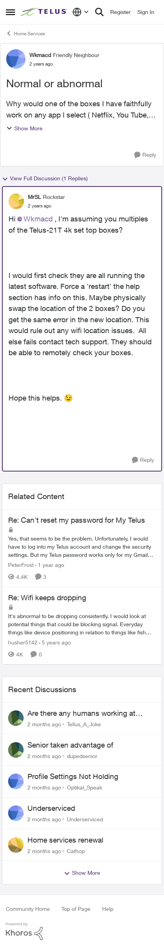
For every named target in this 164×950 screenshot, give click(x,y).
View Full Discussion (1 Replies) (45, 178)
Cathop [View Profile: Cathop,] (76, 850)
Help (107, 908)
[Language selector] (80, 12)
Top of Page (76, 908)
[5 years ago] (55, 642)
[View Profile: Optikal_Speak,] (16, 781)
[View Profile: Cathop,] (16, 845)
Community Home (28, 908)
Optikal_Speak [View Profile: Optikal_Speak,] (84, 787)
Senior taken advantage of (70, 745)
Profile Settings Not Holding (72, 776)
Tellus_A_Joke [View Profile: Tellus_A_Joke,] (84, 724)
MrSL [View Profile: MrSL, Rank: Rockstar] (34, 196)
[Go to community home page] (44, 12)
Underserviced (51, 808)
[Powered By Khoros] (82, 931)
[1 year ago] (49, 565)
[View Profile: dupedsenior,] (16, 750)
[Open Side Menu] (10, 12)
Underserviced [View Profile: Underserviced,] (85, 819)
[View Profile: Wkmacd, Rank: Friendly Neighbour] (16, 59)
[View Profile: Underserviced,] (16, 813)
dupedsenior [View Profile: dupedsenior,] (82, 755)
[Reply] (145, 155)
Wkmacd (38, 218)
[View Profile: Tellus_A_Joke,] (16, 718)
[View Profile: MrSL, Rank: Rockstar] (16, 201)
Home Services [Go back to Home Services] (25, 33)
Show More (24, 128)
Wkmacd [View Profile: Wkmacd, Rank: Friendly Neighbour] (40, 55)
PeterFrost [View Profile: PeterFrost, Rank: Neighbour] (21, 564)
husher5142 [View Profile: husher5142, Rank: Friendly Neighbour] (23, 642)
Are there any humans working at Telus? (81, 713)
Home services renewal (65, 840)
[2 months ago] (44, 724)
